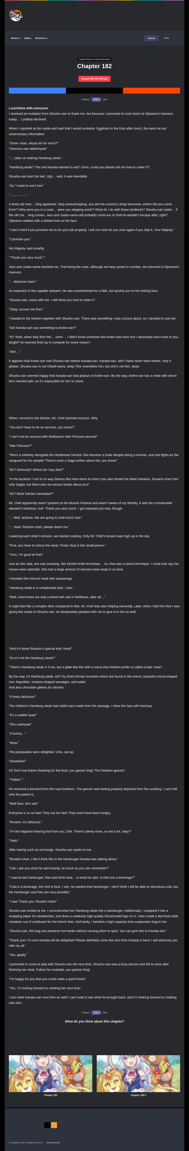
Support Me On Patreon (94, 78)
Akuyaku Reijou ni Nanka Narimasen (94, 59)
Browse (14, 38)
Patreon (151, 38)
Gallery (27, 38)
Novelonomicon (53, 1143)
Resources (40, 38)
